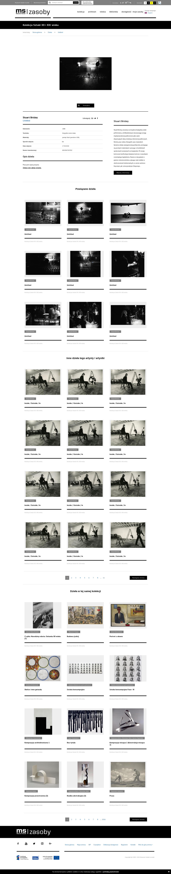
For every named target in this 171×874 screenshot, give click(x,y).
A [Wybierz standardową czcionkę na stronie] (123, 3)
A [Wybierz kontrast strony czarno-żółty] (154, 3)
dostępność (126, 11)
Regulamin (124, 845)
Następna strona (138, 578)
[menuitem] (82, 11)
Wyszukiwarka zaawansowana (87, 2)
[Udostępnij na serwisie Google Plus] (92, 118)
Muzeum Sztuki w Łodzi (22, 2)
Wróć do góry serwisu (145, 845)
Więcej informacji (122, 173)
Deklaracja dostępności (111, 845)
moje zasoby (138, 11)
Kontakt (133, 845)
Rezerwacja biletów (40, 2)
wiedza (103, 11)
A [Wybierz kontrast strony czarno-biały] (148, 3)
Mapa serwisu (81, 845)
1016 (104, 819)
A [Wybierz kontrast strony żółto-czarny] (151, 3)
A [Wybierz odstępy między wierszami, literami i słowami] (130, 3)
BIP (90, 845)
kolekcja (80, 11)
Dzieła (50, 32)
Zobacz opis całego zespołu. (32, 168)
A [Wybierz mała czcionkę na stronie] (120, 3)
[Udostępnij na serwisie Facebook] (97, 118)
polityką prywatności (111, 872)
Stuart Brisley (30, 117)
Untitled (60, 32)
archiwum (92, 11)
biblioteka (113, 11)
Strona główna (37, 32)
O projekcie (97, 845)
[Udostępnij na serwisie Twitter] (95, 118)
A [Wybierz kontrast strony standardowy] (145, 3)
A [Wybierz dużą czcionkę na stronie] (126, 2)
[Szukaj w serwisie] (60, 2)
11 (104, 578)
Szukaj (76, 2)
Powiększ (86, 105)
